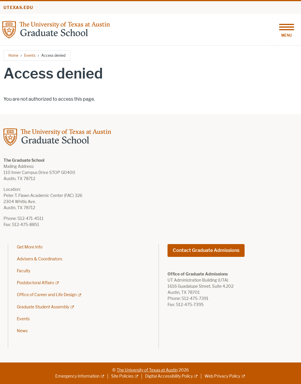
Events (29, 55)
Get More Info (29, 247)
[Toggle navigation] (286, 29)
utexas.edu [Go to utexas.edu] (18, 7)
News (22, 330)
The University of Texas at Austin (147, 370)
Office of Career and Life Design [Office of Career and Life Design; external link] (46, 294)
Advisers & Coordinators (39, 259)
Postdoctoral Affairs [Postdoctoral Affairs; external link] (35, 282)
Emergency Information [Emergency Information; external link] (77, 376)
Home (13, 55)
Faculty (23, 271)
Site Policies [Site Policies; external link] (122, 376)
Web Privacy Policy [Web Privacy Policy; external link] (222, 376)
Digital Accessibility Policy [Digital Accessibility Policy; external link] (169, 376)
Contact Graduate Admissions (206, 250)
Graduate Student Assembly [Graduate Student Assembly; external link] (43, 307)
